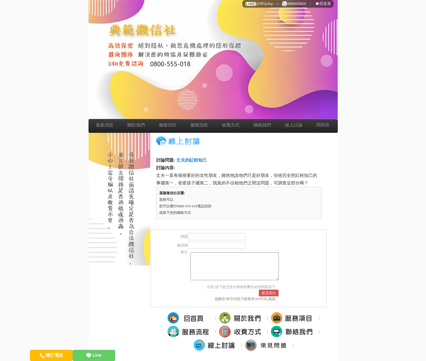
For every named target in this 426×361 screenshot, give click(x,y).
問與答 (323, 125)
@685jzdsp (259, 4)
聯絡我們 (262, 125)
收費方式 (230, 125)
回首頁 (323, 4)
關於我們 (136, 125)
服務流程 (199, 125)
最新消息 (104, 125)
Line (93, 355)
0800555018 (294, 4)
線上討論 (293, 125)
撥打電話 (51, 355)
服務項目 (167, 125)
